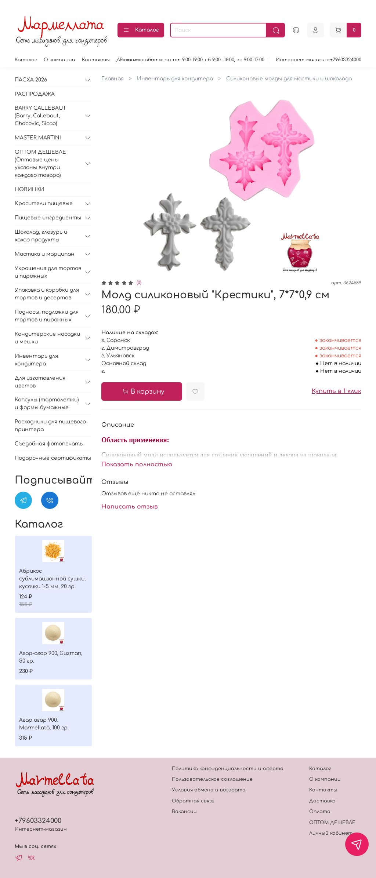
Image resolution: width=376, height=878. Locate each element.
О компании (59, 59)
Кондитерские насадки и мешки (47, 338)
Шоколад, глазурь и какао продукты (41, 236)
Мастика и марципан (45, 254)
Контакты (96, 59)
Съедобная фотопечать (49, 444)
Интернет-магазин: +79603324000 (318, 59)
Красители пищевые (44, 203)
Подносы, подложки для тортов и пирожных (47, 316)
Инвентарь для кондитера (175, 78)
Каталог (141, 30)
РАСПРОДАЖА (35, 94)
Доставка (322, 801)
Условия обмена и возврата (209, 790)
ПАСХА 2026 (31, 80)
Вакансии (184, 811)
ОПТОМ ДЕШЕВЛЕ (332, 822)
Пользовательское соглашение (212, 779)
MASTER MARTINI (38, 138)
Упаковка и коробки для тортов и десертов (47, 293)
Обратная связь (193, 801)
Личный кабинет (330, 833)
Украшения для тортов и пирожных (48, 272)
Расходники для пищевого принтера (50, 425)
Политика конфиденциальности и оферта (227, 768)
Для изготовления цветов (40, 382)
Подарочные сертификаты (53, 458)
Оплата (319, 811)
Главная (112, 78)
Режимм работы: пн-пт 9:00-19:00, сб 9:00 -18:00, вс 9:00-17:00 (192, 59)
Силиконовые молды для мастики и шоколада (289, 78)
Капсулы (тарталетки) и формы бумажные (47, 403)
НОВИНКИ (29, 189)
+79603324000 (38, 820)
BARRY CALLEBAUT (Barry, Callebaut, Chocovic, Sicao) (40, 115)
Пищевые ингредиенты (48, 218)
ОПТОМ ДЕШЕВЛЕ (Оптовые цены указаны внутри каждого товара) (40, 163)
